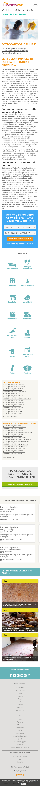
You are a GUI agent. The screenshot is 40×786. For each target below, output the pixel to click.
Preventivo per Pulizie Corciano (13, 450)
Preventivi (20, 696)
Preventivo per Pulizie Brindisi (12, 413)
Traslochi (27, 373)
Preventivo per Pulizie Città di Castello (15, 446)
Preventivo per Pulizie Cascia (12, 436)
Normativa (20, 733)
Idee (20, 719)
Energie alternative (27, 268)
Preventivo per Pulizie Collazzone (14, 448)
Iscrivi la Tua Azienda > (20, 484)
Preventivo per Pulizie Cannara (13, 434)
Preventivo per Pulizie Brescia (12, 411)
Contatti (20, 707)
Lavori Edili (27, 302)
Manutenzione (13, 319)
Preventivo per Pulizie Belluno (13, 400)
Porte (12, 356)
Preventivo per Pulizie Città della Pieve (15, 445)
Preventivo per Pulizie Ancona (13, 388)
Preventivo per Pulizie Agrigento (13, 384)
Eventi (20, 739)
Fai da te (20, 722)
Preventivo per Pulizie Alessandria (14, 386)
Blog (20, 693)
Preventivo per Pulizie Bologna (13, 407)
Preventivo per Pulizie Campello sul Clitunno (17, 432)
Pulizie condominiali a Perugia (15, 51)
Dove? (7, 233)
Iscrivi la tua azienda (20, 756)
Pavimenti (27, 319)
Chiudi (23, 784)
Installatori (12, 302)
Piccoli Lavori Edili (12, 336)
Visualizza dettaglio (13, 520)
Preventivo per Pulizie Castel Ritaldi (14, 437)
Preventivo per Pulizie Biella (12, 406)
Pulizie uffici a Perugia (11, 53)
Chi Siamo (20, 688)
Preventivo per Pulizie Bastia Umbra (14, 427)
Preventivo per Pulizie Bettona (13, 428)
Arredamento (12, 269)
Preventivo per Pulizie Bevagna (13, 430)
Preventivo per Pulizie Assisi (12, 425)
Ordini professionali (20, 736)
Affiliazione (20, 710)
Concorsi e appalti (20, 742)
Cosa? (7, 227)
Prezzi (20, 730)
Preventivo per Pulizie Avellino (13, 395)
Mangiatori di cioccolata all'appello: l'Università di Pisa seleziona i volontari (19, 629)
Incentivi (20, 744)
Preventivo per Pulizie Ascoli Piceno (14, 391)
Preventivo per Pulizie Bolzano (13, 409)
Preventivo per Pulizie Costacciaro (14, 452)
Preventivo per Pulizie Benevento (14, 402)
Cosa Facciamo (20, 690)
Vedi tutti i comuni (9, 457)
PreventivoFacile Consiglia (20, 747)
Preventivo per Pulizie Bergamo (13, 404)
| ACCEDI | (20, 775)
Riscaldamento (27, 285)
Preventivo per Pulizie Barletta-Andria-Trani (17, 399)
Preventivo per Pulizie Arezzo (12, 390)
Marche (20, 725)
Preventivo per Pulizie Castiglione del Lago (17, 439)
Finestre (12, 285)
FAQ (20, 702)
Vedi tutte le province (10, 416)
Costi (20, 699)
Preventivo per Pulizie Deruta (12, 453)
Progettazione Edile (27, 355)
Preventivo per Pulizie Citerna (12, 443)
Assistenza (20, 728)
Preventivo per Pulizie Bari (11, 397)
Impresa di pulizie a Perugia (14, 48)
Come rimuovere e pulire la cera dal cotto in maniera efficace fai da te (19, 605)
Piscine (27, 338)
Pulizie (12, 373)
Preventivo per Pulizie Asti (11, 393)
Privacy (20, 704)
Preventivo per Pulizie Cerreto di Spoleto (16, 441)
